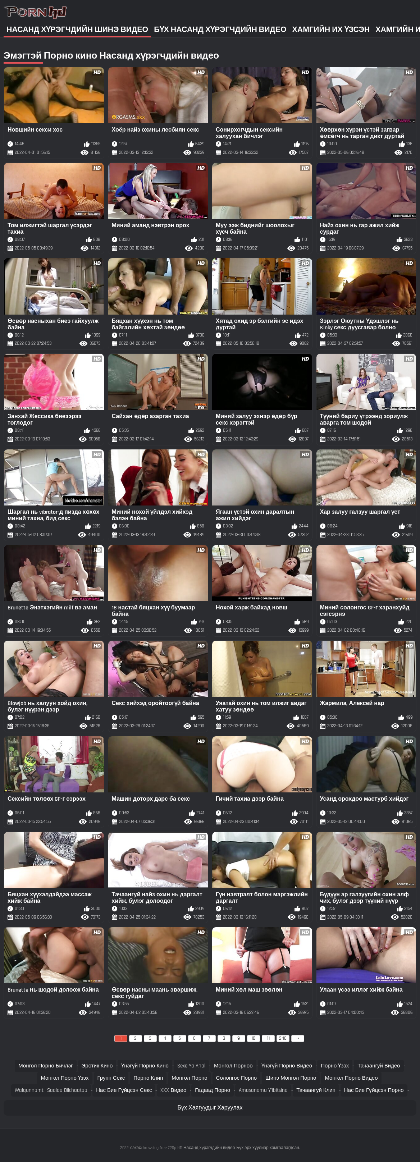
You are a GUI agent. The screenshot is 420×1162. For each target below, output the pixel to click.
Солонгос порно (236, 1078)
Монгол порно (189, 1078)
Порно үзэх (335, 1065)
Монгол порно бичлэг (45, 1065)
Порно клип (148, 1078)
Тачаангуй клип (315, 1090)
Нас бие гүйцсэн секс (124, 1090)
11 (268, 1038)
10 (253, 1038)
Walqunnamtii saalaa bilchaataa (51, 1090)
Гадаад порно (212, 1090)
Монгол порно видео (351, 1078)
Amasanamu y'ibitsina (263, 1090)
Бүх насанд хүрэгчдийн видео (220, 30)
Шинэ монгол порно (290, 1078)
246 (283, 1038)
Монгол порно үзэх (64, 1078)
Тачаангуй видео (378, 1065)
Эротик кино (97, 1065)
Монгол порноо (233, 1065)
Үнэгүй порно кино (145, 1065)
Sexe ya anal (191, 1065)
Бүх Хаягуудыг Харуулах (210, 1108)
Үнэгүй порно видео (286, 1065)
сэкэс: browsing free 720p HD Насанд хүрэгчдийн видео (182, 1147)
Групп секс (111, 1078)
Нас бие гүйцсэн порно (374, 1090)
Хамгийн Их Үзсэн (331, 30)
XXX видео (173, 1090)
